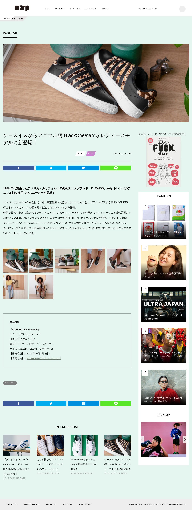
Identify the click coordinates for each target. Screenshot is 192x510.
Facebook (169, 8)
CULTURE (75, 8)
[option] (163, 441)
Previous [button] (142, 439)
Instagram (173, 8)
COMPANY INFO (85, 505)
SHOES (81, 153)
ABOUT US (67, 505)
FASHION (59, 8)
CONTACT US (50, 505)
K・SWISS (11, 383)
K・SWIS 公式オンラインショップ (45, 358)
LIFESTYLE (90, 8)
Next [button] (184, 439)
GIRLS (105, 8)
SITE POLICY (12, 505)
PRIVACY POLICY (31, 505)
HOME (7, 19)
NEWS (91, 153)
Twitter (164, 8)
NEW (47, 8)
